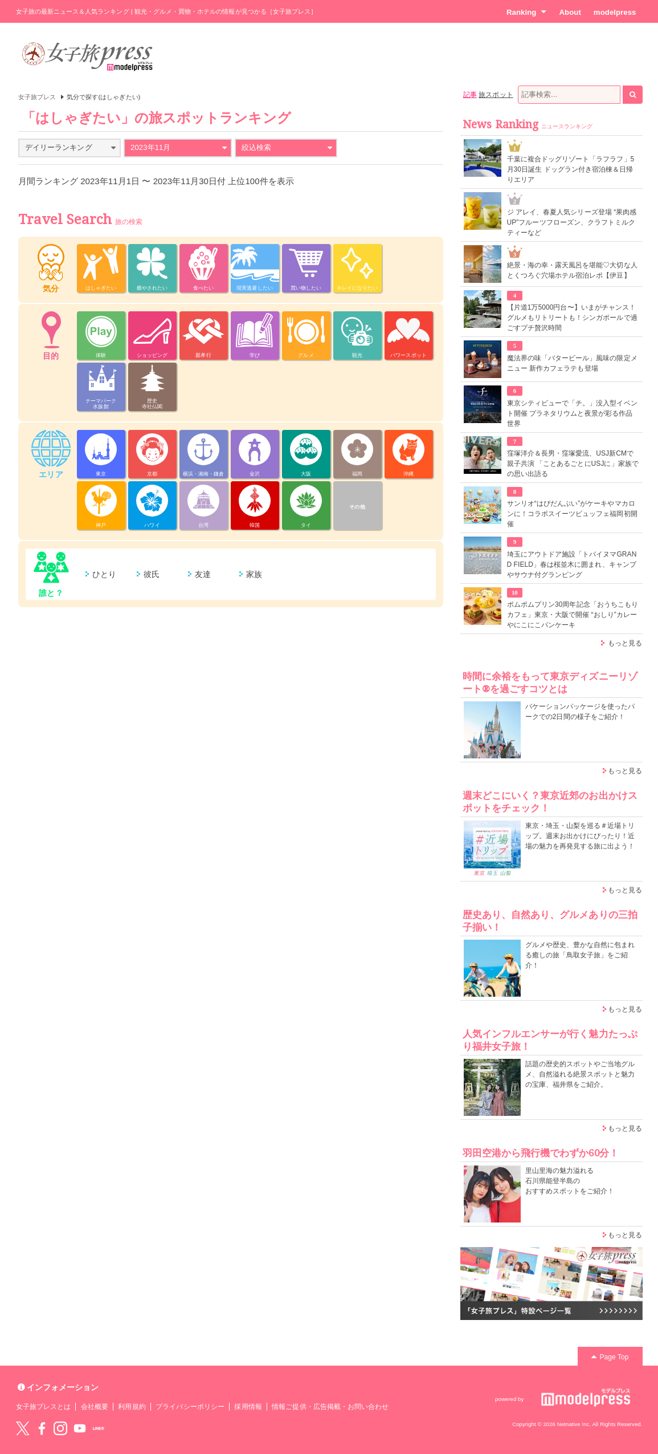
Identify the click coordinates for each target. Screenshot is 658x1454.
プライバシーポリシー (190, 1407)
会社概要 (94, 1407)
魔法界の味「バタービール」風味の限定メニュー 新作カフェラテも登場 (572, 363)
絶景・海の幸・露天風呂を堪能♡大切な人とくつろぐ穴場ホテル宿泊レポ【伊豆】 (572, 270)
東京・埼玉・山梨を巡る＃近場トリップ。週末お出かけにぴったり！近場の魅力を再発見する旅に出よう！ (580, 836)
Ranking (526, 12)
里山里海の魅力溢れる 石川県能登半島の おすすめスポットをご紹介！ (570, 1181)
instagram (60, 1428)
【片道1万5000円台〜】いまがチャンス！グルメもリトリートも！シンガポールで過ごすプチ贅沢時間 (572, 317)
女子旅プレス (37, 97)
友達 (203, 574)
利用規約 (131, 1407)
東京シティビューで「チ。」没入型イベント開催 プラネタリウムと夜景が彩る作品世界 (572, 413)
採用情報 (247, 1407)
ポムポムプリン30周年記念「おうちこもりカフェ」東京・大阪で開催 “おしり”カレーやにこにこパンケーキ (573, 614)
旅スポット (496, 95)
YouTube (80, 1428)
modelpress (615, 12)
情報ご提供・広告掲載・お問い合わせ (330, 1407)
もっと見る (625, 643)
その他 (357, 507)
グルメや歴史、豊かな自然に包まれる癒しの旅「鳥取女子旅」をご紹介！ (580, 955)
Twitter (23, 1428)
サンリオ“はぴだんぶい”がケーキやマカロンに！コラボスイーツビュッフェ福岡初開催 (572, 513)
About (570, 12)
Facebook (41, 1428)
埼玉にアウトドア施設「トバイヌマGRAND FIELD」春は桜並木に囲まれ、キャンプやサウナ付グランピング (572, 564)
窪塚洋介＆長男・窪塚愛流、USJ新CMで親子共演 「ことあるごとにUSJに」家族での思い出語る (573, 463)
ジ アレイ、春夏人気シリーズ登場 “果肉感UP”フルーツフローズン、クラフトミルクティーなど (572, 222)
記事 (470, 95)
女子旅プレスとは (43, 1407)
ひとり (104, 574)
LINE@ (98, 1428)
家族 (254, 574)
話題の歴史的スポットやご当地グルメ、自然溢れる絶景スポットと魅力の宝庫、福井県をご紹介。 (580, 1074)
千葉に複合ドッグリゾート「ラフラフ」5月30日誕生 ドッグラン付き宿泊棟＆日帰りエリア (571, 169)
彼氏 (152, 574)
